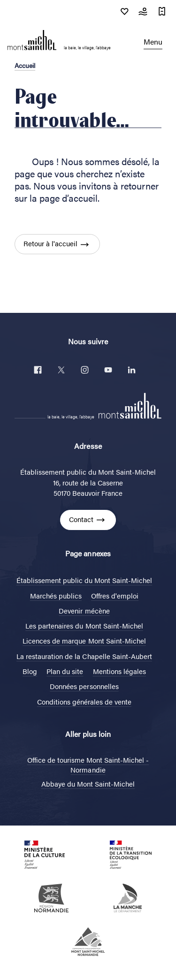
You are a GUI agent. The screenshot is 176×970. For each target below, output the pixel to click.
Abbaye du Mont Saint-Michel (88, 783)
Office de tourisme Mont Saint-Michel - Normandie (88, 764)
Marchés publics (56, 595)
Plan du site (64, 671)
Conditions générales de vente (84, 701)
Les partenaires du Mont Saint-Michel (84, 625)
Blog (30, 671)
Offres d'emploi (114, 595)
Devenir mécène (84, 610)
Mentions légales (119, 671)
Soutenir (124, 11)
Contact (81, 519)
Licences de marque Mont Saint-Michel (84, 640)
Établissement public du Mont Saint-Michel (84, 580)
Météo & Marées (143, 11)
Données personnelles (84, 686)
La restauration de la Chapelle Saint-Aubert (84, 656)
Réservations (161, 11)
